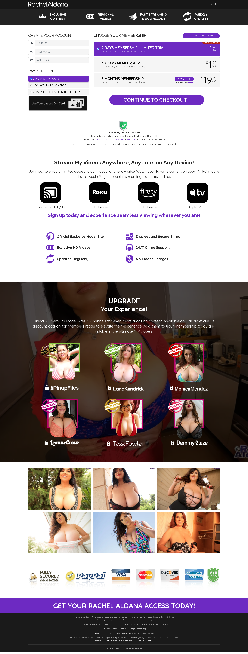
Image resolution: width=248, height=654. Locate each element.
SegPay (131, 139)
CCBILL (103, 635)
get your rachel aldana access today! (124, 607)
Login (214, 4)
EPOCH (98, 139)
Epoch (96, 635)
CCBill (112, 139)
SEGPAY (126, 635)
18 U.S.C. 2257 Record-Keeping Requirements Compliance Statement (124, 642)
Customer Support (109, 630)
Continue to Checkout (156, 100)
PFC (105, 139)
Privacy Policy (140, 630)
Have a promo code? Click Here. (201, 35)
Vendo (119, 139)
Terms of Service (126, 630)
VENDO (116, 635)
